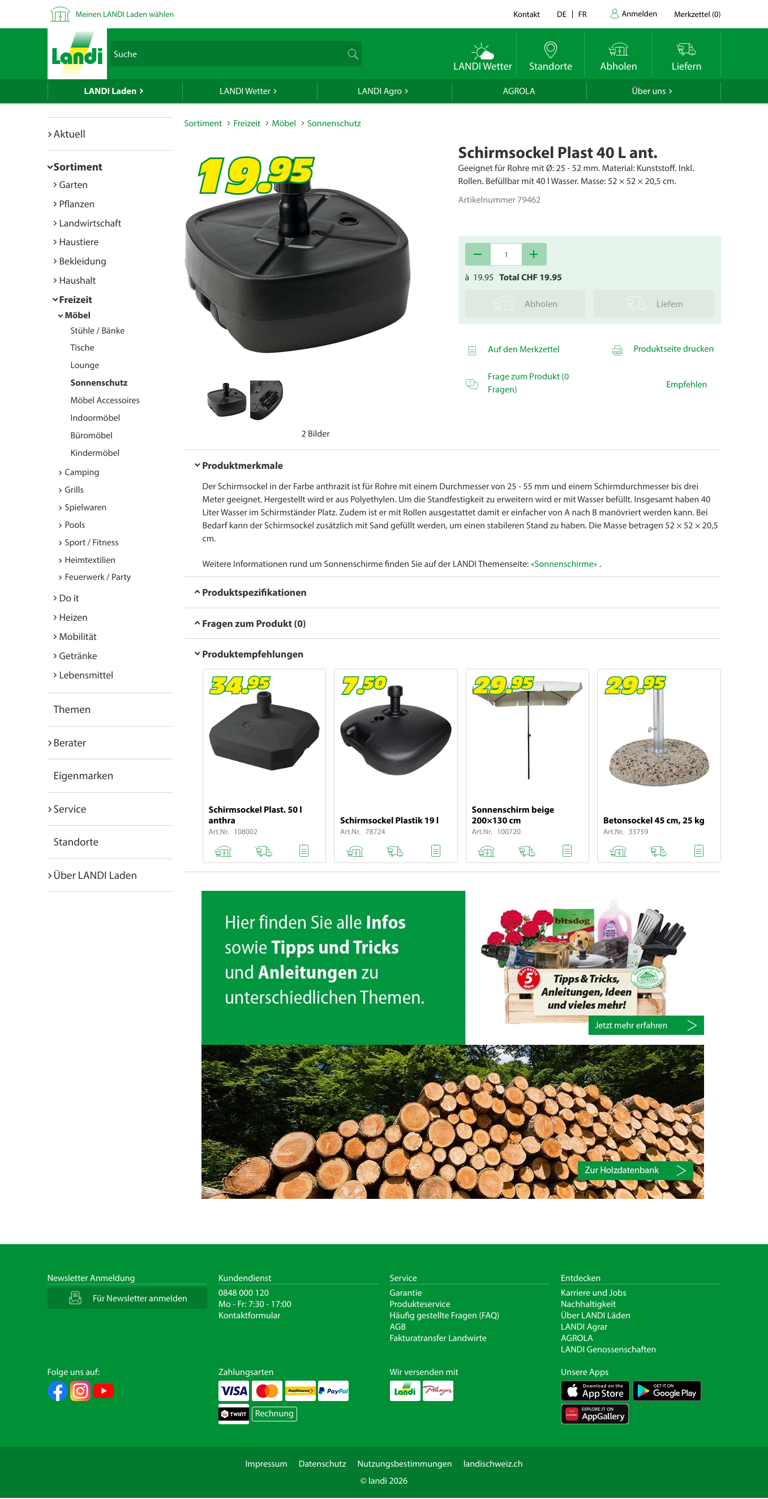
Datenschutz (322, 1464)
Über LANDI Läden (595, 1315)
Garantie (406, 1293)
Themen (72, 709)
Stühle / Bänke (98, 330)
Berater (70, 742)
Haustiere (79, 241)
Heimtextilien (90, 560)
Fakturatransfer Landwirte (438, 1338)
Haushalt (77, 280)
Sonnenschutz (99, 382)
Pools (75, 525)
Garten (73, 184)
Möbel (78, 315)
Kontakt (526, 13)
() (697, 13)
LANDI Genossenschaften (608, 1349)
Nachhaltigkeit (588, 1304)
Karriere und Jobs (594, 1293)
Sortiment (78, 166)
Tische (83, 347)
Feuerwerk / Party (98, 577)
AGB (398, 1327)
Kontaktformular (249, 1315)
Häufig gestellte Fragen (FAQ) (445, 1315)
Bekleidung (82, 260)
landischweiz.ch (493, 1464)
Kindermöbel (95, 453)
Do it (69, 597)
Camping (82, 472)
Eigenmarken (84, 775)
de (562, 13)
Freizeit (75, 299)
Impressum (266, 1464)
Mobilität (78, 636)
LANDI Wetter (245, 91)
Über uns (649, 91)
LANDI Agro (380, 91)
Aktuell (69, 133)
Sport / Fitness (92, 542)
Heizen (73, 616)
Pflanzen (77, 203)
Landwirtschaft (90, 222)
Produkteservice (420, 1304)
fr (582, 13)
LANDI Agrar (584, 1327)
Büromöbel (92, 435)
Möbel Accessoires (105, 400)
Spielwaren (86, 507)
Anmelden (640, 13)
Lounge (85, 365)
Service (70, 808)
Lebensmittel (86, 674)
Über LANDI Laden (96, 875)
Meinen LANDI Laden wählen (125, 13)
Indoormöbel (96, 418)
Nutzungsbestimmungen (405, 1464)
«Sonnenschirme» (564, 564)
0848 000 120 (243, 1293)
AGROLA (519, 91)
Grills (74, 490)
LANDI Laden (110, 91)
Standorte (76, 841)
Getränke (78, 655)
